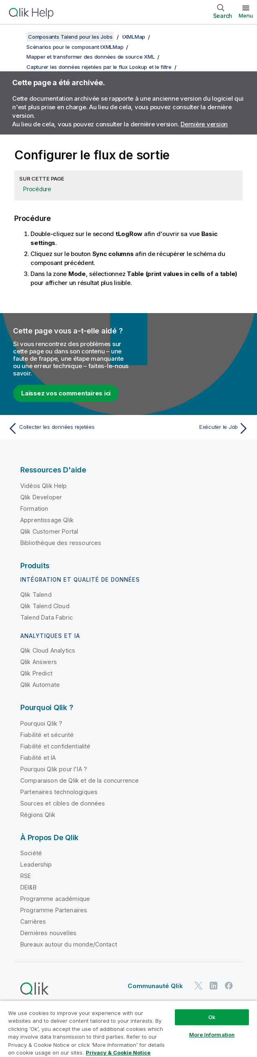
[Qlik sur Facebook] (229, 986)
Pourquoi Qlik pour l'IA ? (53, 769)
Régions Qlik (37, 814)
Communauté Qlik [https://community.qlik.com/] (155, 986)
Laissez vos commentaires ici (66, 393)
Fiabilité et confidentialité (55, 746)
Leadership (36, 864)
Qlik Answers (38, 661)
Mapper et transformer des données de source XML (90, 56)
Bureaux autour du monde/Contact (68, 944)
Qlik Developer (41, 497)
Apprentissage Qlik (47, 519)
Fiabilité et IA (38, 757)
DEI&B (28, 887)
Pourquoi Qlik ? (41, 723)
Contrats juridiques (44, 1007)
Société (31, 853)
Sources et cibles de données (62, 803)
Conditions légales (43, 1019)
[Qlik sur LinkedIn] (213, 986)
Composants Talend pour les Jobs (70, 36)
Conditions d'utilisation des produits (126, 1007)
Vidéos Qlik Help (43, 485)
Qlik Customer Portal (49, 531)
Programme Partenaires (53, 910)
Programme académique (55, 898)
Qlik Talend (36, 594)
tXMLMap (133, 36)
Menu (246, 15)
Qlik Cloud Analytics (47, 650)
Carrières (33, 921)
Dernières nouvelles (48, 932)
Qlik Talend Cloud (45, 605)
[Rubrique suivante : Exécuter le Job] (191, 428)
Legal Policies (201, 1007)
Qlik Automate (40, 684)
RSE (25, 875)
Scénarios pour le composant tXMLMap (74, 47)
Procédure (37, 188)
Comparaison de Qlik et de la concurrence (79, 780)
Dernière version (204, 124)
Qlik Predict (36, 673)
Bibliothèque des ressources (60, 542)
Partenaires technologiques (59, 791)
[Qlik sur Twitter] (198, 986)
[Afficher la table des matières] (16, 36)
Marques (161, 1019)
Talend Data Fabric (46, 617)
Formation (34, 508)
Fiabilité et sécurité (47, 734)
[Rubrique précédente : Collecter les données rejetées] (66, 428)
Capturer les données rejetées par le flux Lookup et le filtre (99, 67)
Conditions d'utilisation (109, 1019)
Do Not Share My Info (45, 1030)
